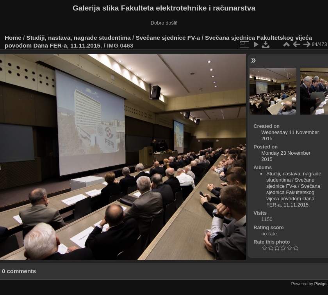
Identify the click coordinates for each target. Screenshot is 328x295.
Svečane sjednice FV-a (167, 37)
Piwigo (320, 283)
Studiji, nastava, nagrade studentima (79, 37)
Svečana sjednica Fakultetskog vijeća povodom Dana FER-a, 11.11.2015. (293, 195)
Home (13, 37)
